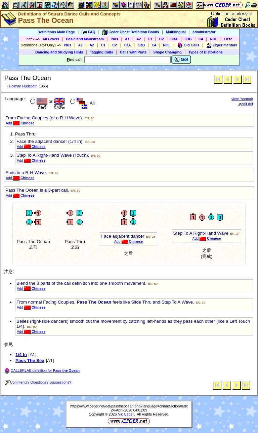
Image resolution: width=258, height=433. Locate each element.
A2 (138, 39)
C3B (187, 39)
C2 (161, 39)
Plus (114, 39)
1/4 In (21, 354)
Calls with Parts (133, 52)
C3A (174, 39)
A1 (127, 39)
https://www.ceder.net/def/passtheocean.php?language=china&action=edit (129, 406)
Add (20, 123)
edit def (246, 104)
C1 (150, 39)
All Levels (50, 39)
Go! (181, 59)
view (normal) (242, 99)
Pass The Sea (29, 360)
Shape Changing (167, 52)
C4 (201, 39)
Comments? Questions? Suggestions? (38, 382)
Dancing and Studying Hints (59, 52)
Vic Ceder (126, 414)
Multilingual (176, 32)
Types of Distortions (205, 52)
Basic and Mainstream (85, 39)
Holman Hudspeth (23, 86)
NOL (214, 39)
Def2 (228, 39)
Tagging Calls (101, 52)
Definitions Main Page (56, 32)
